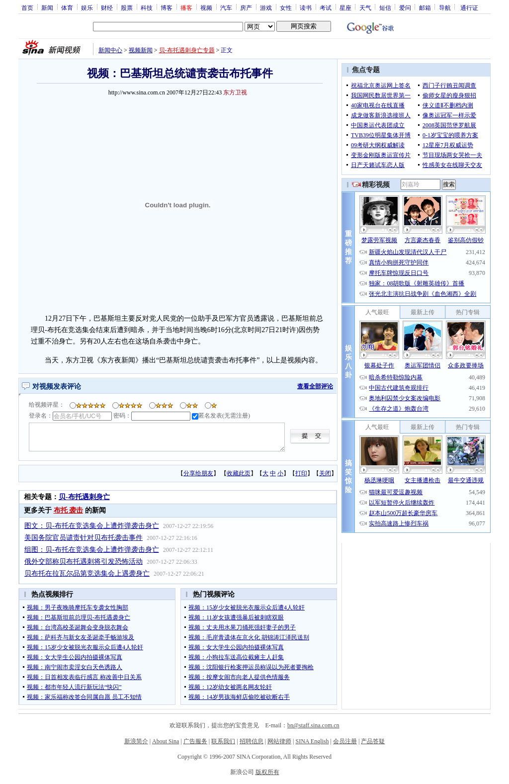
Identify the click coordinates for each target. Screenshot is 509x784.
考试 (326, 7)
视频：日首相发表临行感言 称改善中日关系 (84, 677)
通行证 (469, 7)
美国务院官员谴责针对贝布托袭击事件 (83, 537)
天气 (365, 7)
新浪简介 (136, 741)
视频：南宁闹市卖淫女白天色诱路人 (74, 667)
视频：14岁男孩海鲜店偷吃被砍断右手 (239, 697)
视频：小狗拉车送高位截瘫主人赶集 (236, 657)
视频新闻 (141, 50)
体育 (67, 7)
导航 (445, 7)
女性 (286, 7)
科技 (147, 7)
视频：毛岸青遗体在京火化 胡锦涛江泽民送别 (248, 637)
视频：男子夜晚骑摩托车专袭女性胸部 (77, 607)
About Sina (165, 741)
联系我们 (223, 741)
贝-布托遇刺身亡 (84, 497)
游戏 (266, 7)
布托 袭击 (69, 510)
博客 (166, 7)
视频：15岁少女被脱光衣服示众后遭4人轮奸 (85, 647)
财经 (107, 7)
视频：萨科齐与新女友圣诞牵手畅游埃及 (80, 637)
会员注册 (345, 741)
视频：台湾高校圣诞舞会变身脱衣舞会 (77, 627)
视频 (206, 7)
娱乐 (87, 7)
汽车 (226, 7)
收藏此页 (239, 473)
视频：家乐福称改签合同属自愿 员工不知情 (84, 697)
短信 (385, 7)
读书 (306, 7)
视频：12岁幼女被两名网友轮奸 (230, 687)
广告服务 (195, 741)
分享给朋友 (198, 473)
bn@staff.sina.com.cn (313, 725)
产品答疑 (373, 741)
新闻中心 (110, 50)
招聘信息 (251, 741)
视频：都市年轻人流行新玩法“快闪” (74, 687)
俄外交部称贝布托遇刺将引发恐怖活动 (83, 561)
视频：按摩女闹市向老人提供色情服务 (239, 677)
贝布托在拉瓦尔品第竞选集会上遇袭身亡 (87, 573)
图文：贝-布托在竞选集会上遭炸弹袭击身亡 (91, 525)
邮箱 (425, 7)
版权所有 (267, 772)
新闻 (47, 7)
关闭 (325, 473)
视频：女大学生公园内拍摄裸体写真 (74, 657)
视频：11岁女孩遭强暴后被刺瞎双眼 (236, 617)
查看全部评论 (315, 386)
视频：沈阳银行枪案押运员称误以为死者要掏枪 (251, 667)
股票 (127, 7)
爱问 (405, 7)
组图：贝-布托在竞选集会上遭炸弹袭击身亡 (91, 549)
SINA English (312, 741)
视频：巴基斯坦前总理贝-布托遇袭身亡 (78, 617)
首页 (27, 7)
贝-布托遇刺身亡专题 (187, 50)
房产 (246, 7)
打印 (301, 473)
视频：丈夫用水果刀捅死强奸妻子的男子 (242, 627)
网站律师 (279, 741)
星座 (345, 7)
